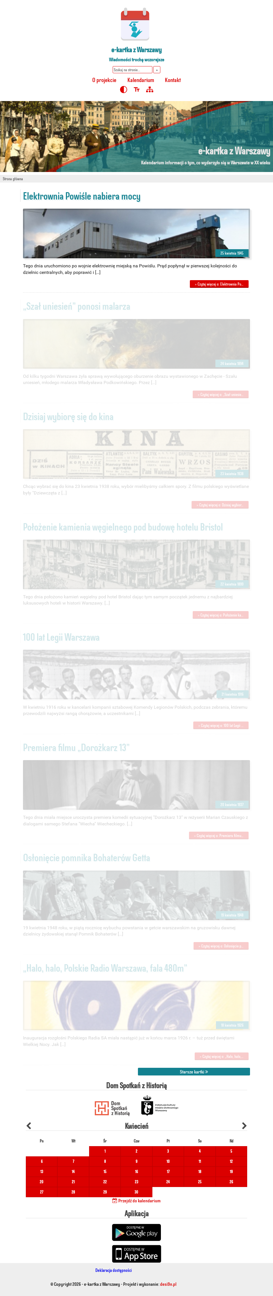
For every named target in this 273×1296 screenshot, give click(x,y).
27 (41, 1192)
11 (200, 1161)
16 (136, 1171)
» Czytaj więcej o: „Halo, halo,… (221, 1056)
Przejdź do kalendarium (136, 1200)
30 (136, 1192)
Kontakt (173, 79)
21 (73, 1181)
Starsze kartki (194, 1071)
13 (41, 1171)
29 (105, 1192)
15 (105, 1171)
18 (199, 1171)
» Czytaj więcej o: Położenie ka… (220, 615)
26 (231, 1181)
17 (168, 1171)
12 (231, 1161)
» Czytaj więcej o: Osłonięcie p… (221, 945)
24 (168, 1181)
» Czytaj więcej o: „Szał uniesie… (220, 394)
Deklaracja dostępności (113, 1270)
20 (41, 1181)
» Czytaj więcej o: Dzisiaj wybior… (220, 504)
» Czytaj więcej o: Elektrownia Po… (219, 284)
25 (199, 1181)
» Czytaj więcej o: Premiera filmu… (218, 835)
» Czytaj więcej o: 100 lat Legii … (220, 725)
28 (73, 1192)
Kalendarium (140, 79)
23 (136, 1181)
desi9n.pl (168, 1284)
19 (231, 1171)
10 (168, 1161)
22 (105, 1181)
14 (73, 1171)
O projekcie (104, 79)
